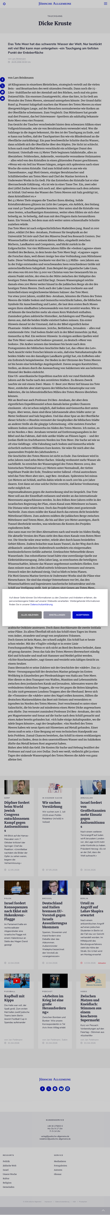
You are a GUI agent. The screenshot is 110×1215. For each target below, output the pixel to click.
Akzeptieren (82, 615)
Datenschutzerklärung (41, 604)
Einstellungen (57, 615)
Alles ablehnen (29, 615)
